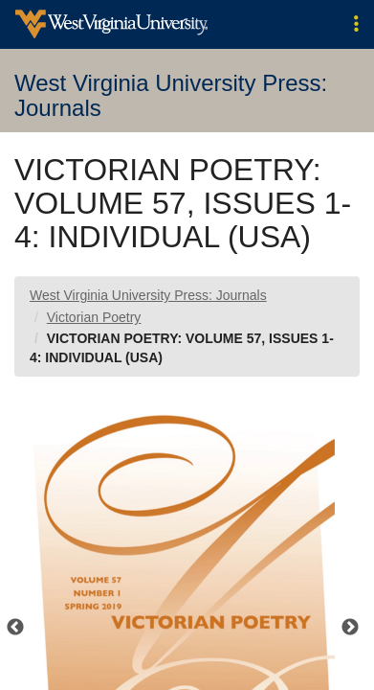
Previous (15, 627)
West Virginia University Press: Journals (148, 295)
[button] (356, 24)
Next (350, 627)
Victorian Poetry (94, 317)
